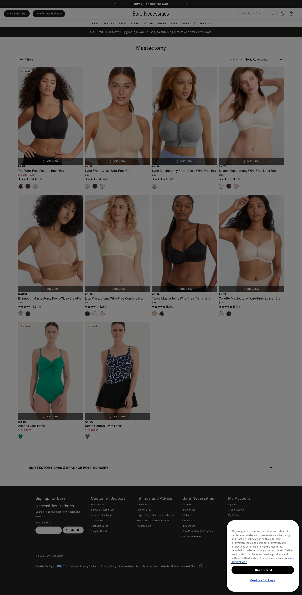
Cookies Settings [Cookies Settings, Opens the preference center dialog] (263, 580)
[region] (263, 556)
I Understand (262, 569)
